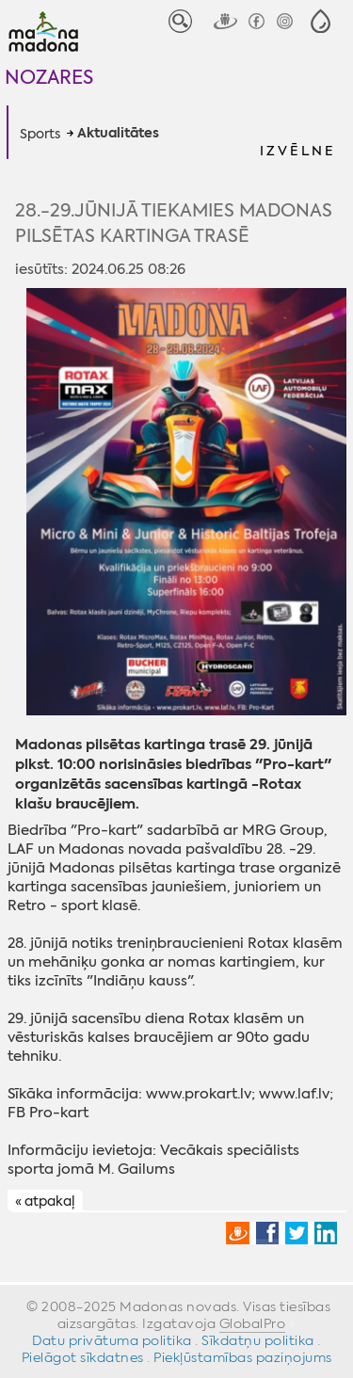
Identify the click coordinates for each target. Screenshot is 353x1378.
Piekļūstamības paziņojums (242, 1357)
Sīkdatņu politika (257, 1340)
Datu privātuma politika (112, 1340)
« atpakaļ (44, 1201)
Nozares (49, 76)
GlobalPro (252, 1323)
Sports (40, 133)
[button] (320, 21)
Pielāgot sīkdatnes (83, 1357)
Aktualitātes (118, 133)
